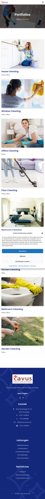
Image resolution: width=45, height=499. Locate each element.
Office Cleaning (9, 150)
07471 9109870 (24, 415)
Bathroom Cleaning (12, 309)
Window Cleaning (11, 111)
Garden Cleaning (10, 348)
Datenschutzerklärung (23, 265)
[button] (42, 233)
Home (3, 75)
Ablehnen (22, 256)
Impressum (33, 265)
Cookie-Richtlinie (13, 265)
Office (8, 75)
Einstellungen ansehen (23, 261)
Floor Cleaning (9, 190)
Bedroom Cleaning (11, 230)
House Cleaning (10, 71)
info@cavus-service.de (24, 422)
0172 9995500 (23, 419)
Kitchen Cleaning (10, 269)
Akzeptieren (22, 251)
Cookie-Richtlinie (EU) (22, 478)
